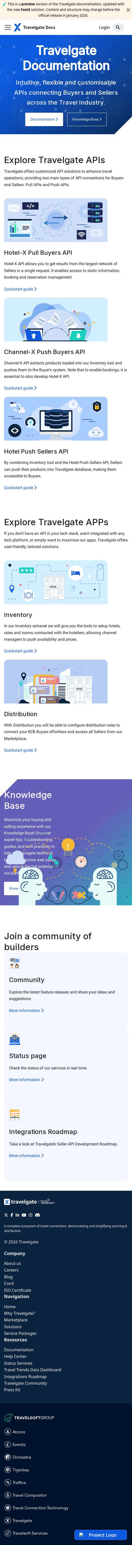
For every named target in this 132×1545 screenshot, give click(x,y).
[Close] (128, 9)
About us (12, 1263)
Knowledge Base (86, 119)
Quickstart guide (20, 289)
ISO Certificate (17, 1290)
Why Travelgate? (19, 1313)
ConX (9, 1283)
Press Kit (12, 1390)
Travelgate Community (25, 1383)
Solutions (13, 1326)
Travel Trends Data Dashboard (32, 1370)
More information (26, 1010)
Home (10, 1306)
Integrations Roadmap (25, 1376)
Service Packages (20, 1333)
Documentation (44, 119)
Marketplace (16, 1320)
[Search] (118, 27)
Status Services (18, 1363)
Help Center (15, 1356)
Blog (8, 1277)
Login (104, 27)
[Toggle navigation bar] (8, 27)
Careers (11, 1270)
